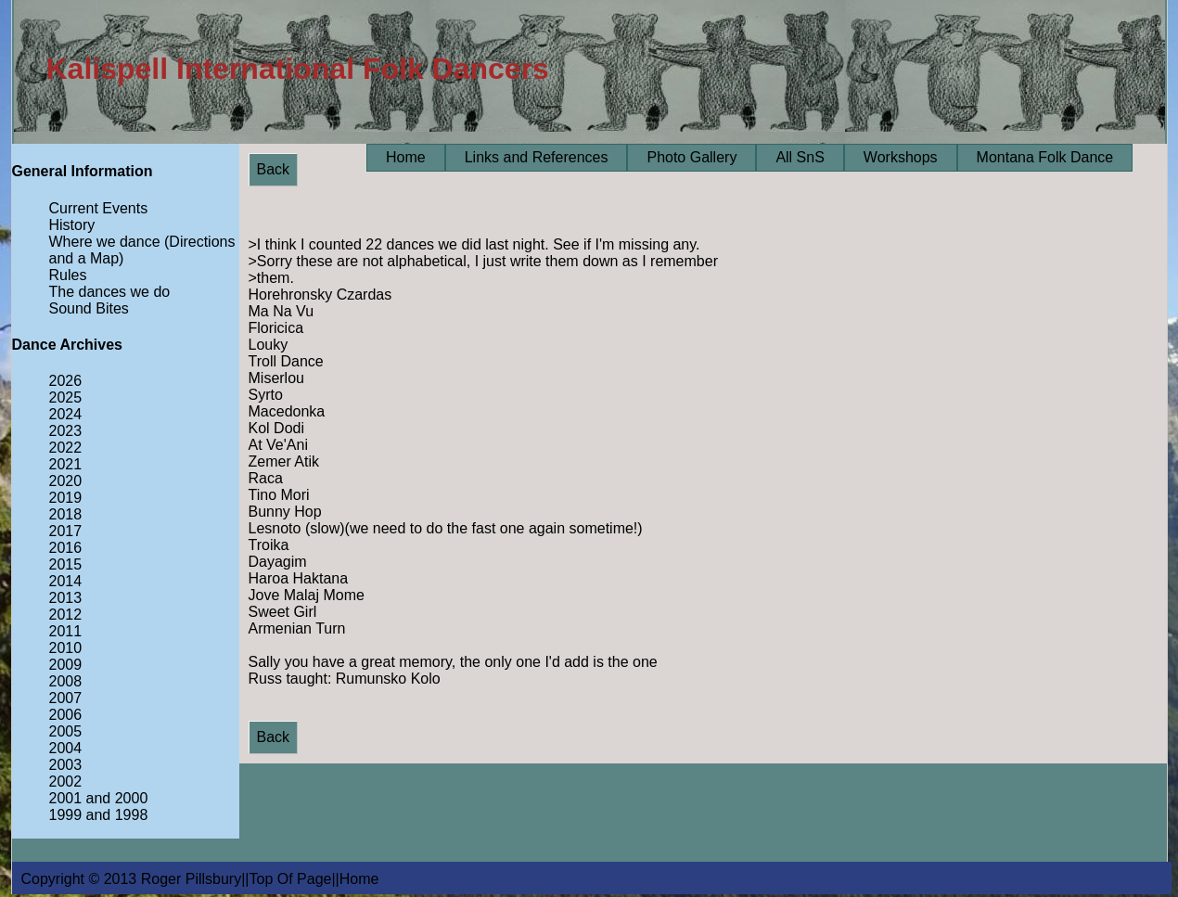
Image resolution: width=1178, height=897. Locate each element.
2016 (66, 548)
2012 (66, 614)
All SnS (799, 157)
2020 (66, 481)
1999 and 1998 (98, 815)
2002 (66, 781)
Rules (68, 275)
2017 (66, 531)
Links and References (536, 157)
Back (273, 169)
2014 (66, 581)
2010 (66, 648)
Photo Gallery (691, 157)
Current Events (98, 208)
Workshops (901, 157)
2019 (66, 498)
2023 (66, 431)
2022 (66, 447)
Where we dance (104, 242)
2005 (66, 731)
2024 (66, 414)
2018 (66, 514)
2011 (66, 631)
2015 (66, 564)
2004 (66, 748)
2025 (66, 397)
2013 (66, 598)
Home (406, 157)
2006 (66, 715)
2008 (66, 681)
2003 (66, 765)
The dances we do (110, 292)
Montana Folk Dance (1045, 157)
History (72, 225)
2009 (66, 665)
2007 (66, 698)
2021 (66, 464)
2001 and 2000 (98, 798)
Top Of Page (291, 879)
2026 (66, 381)
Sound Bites (89, 308)
